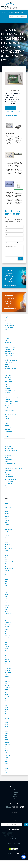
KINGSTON (7, 750)
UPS (6, 537)
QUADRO (7, 535)
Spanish (23, 12)
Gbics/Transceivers (9, 489)
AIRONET (6, 611)
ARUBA (6, 504)
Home (15, 790)
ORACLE (6, 593)
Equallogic (7, 676)
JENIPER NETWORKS (9, 741)
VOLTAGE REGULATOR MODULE (11, 361)
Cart (15, 799)
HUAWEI (6, 707)
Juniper (6, 604)
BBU (6, 518)
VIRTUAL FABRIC (8, 672)
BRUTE (6, 565)
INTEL (6, 770)
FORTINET (7, 554)
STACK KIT (7, 478)
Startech (6, 581)
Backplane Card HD (9, 394)
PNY (5, 546)
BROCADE (7, 767)
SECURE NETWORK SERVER (10, 480)
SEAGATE (6, 761)
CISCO (6, 752)
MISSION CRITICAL (8, 548)
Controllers (7, 423)
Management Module (9, 359)
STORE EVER (7, 618)
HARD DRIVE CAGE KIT (9, 399)
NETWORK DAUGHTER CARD (10, 463)
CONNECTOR (7, 340)
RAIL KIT (6, 412)
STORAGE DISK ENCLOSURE (10, 346)
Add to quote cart (11, 108)
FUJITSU (6, 765)
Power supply (7, 422)
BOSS (6, 691)
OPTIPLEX (7, 696)
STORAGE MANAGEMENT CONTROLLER (13, 357)
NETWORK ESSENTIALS (9, 561)
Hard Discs (7, 418)
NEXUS (6, 731)
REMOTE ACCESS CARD (9, 411)
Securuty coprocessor (9, 325)
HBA (6, 683)
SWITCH (6, 485)
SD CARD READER (8, 381)
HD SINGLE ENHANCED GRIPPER (11, 401)
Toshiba (6, 533)
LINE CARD (7, 457)
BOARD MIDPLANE (8, 362)
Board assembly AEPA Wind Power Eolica (13, 383)
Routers (6, 487)
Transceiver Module (9, 454)
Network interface (8, 427)
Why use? (15, 794)
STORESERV (7, 591)
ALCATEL (6, 580)
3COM (6, 631)
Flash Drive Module (9, 386)
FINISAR (6, 722)
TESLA (6, 552)
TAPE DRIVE (7, 338)
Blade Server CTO (8, 470)
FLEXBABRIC (7, 687)
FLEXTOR (7, 587)
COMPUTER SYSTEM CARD (10, 327)
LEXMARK (7, 659)
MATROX (6, 726)
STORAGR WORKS (8, 669)
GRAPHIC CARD (8, 329)
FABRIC (6, 539)
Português (17, 12)
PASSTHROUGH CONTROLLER (11, 450)
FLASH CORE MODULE (9, 379)
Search (22, 20)
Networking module (9, 476)
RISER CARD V (7, 456)
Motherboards (8, 351)
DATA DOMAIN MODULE (9, 349)
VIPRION (6, 709)
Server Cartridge (8, 446)
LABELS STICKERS (8, 370)
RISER (6, 700)
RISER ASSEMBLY (8, 459)
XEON (6, 654)
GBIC (6, 657)
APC (5, 526)
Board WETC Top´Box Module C (11, 409)
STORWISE (7, 652)
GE (5, 663)
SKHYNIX (6, 639)
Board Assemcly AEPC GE (10, 390)
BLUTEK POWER (8, 670)
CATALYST (7, 633)
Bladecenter (7, 635)
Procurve (6, 717)
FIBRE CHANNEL (8, 392)
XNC (5, 698)
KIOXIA (6, 656)
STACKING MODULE (9, 355)
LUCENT (6, 600)
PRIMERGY (7, 667)
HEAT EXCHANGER (8, 403)
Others (6, 433)
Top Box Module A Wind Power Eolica (12, 398)
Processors (7, 425)
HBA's (6, 420)
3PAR (6, 583)
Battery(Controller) (8, 431)
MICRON (6, 643)
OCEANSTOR (7, 531)
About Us (15, 792)
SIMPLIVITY (7, 743)
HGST (6, 730)
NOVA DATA (7, 524)
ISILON (6, 574)
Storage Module (8, 342)
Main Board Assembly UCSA (10, 414)
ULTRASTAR (7, 607)
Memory (6, 364)
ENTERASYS (7, 681)
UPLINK (6, 704)
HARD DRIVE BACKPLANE (10, 333)
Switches (7, 444)
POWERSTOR (7, 744)
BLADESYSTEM (8, 507)
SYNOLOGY (7, 637)
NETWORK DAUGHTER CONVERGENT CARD (13, 468)
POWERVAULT (8, 715)
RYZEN (6, 598)
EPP (5, 509)
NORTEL (6, 674)
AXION (6, 720)
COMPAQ (7, 646)
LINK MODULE (7, 465)
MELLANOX (7, 694)
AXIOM (6, 650)
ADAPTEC (7, 620)
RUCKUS (6, 543)
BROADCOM (7, 606)
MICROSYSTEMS (8, 735)
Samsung (7, 520)
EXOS (6, 711)
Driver (6, 416)
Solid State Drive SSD (9, 405)
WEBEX (6, 648)
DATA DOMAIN (8, 626)
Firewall (6, 491)
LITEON (6, 615)
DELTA (6, 609)
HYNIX (6, 693)
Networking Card (8, 483)
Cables (6, 335)
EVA (5, 557)
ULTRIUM (6, 344)
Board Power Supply (9, 323)
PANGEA (6, 702)
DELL (6, 748)
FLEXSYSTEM (7, 513)
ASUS (6, 563)
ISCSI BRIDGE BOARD (9, 452)
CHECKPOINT (7, 628)
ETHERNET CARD (8, 461)
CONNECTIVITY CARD (9, 375)
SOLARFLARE (7, 544)
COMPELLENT (7, 624)
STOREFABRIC (8, 678)
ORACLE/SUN (7, 756)
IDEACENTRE (7, 570)
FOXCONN (7, 724)
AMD (6, 578)
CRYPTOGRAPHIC (8, 530)
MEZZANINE (7, 594)
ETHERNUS (7, 733)
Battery (6, 407)
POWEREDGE (7, 576)
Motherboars (7, 429)
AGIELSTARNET (8, 613)
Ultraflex (6, 550)
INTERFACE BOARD (8, 372)
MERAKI (6, 515)
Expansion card (8, 493)
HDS (6, 706)
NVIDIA (6, 505)
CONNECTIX (7, 728)
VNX (6, 502)
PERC (6, 567)
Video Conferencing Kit (9, 377)
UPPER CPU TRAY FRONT (10, 348)
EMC (6, 754)
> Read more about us (9, 285)
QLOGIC (6, 757)
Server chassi (7, 472)
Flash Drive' (7, 396)
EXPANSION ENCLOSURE (10, 353)
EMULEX (6, 759)
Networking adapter (9, 474)
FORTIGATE (7, 572)
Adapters (7, 366)
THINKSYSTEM (8, 665)
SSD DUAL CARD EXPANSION (10, 368)
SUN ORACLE (7, 517)
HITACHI (6, 763)
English (12, 12)
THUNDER (7, 685)
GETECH (6, 596)
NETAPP (6, 769)
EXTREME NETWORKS (9, 568)
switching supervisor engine (10, 373)
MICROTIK (7, 713)
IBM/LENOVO (7, 602)
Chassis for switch (8, 388)
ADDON (6, 522)
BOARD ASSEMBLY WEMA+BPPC (11, 331)
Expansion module (8, 336)
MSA (6, 737)
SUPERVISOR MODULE (9, 467)
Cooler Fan (7, 385)
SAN (6, 541)
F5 (5, 680)
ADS (6, 617)
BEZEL (6, 559)
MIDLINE (6, 689)
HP (5, 746)
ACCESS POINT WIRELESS (10, 448)
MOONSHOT (7, 739)
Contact (15, 797)
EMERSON (7, 719)
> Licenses (6, 436)
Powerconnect (8, 661)
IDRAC (6, 589)
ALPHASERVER (8, 641)
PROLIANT (7, 511)
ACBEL (6, 528)
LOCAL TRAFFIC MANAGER (10, 481)
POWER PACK (7, 644)
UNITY (6, 585)
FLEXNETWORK (8, 622)
